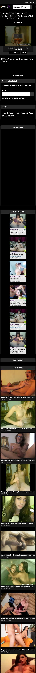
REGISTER (32, 2)
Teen (30, 59)
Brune (17, 59)
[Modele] (16, 94)
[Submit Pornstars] (32, 94)
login (3, 115)
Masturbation (23, 59)
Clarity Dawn (12, 81)
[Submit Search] (31, 7)
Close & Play (18, 50)
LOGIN (26, 2)
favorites (16, 52)
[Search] (18, 7)
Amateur (11, 59)
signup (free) (10, 115)
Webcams (3, 61)
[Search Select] (25, 7)
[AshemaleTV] (6, 7)
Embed (24, 52)
